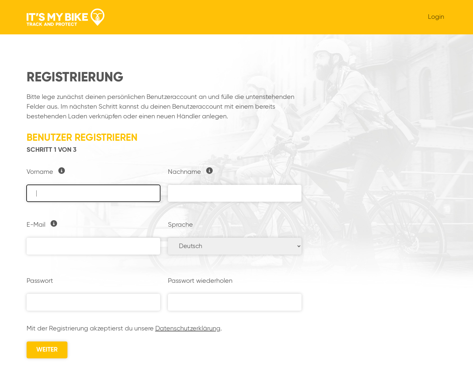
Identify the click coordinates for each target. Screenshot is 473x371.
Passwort (40, 281)
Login (436, 17)
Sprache (180, 224)
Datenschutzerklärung (187, 328)
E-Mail (36, 224)
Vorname (40, 172)
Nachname (184, 172)
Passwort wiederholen (200, 281)
